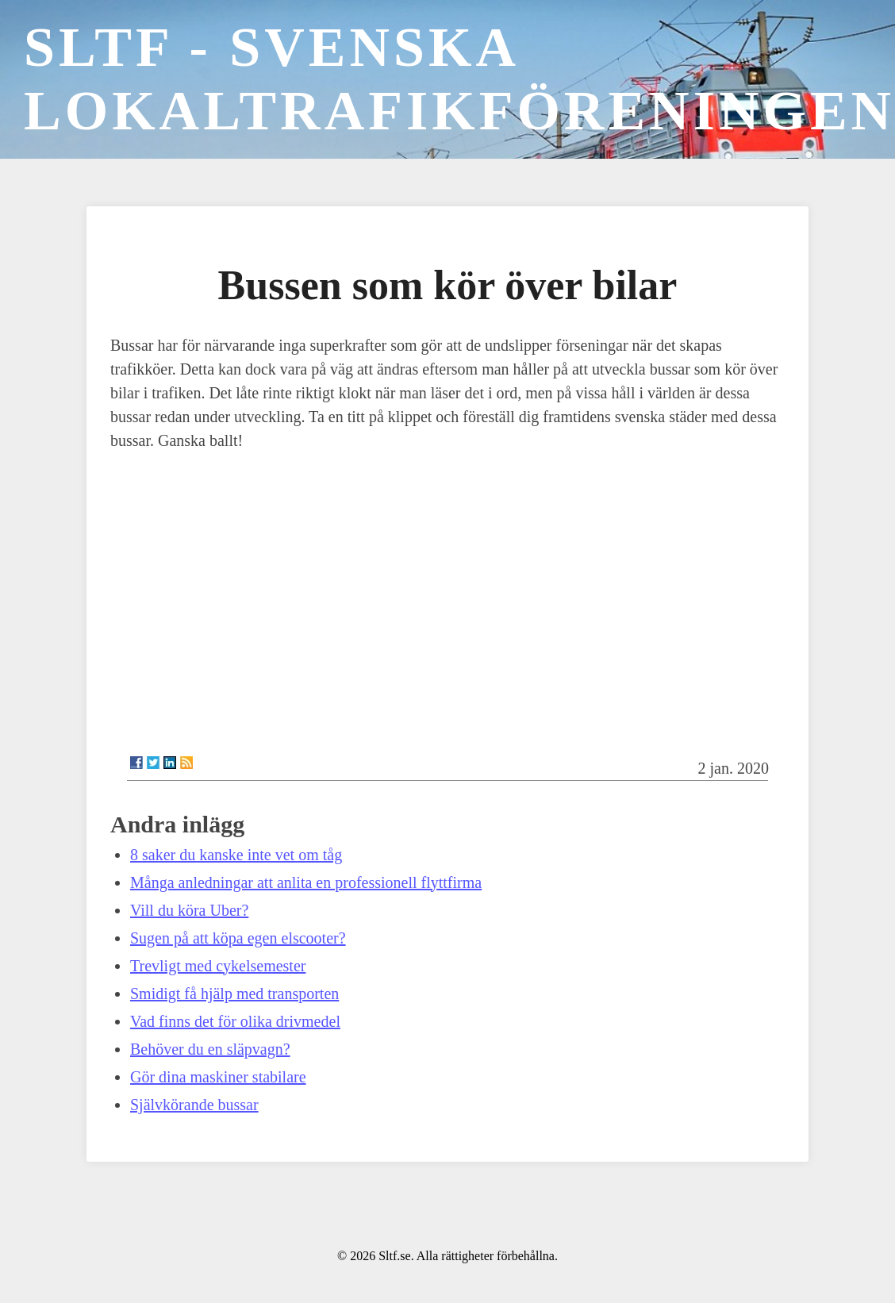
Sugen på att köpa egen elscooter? (238, 938)
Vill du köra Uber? (189, 910)
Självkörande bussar (194, 1104)
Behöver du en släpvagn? (210, 1049)
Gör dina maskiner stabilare (218, 1077)
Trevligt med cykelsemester (217, 965)
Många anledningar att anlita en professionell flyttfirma (306, 882)
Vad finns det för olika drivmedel (235, 1021)
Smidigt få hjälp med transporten (234, 993)
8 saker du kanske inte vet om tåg (236, 854)
